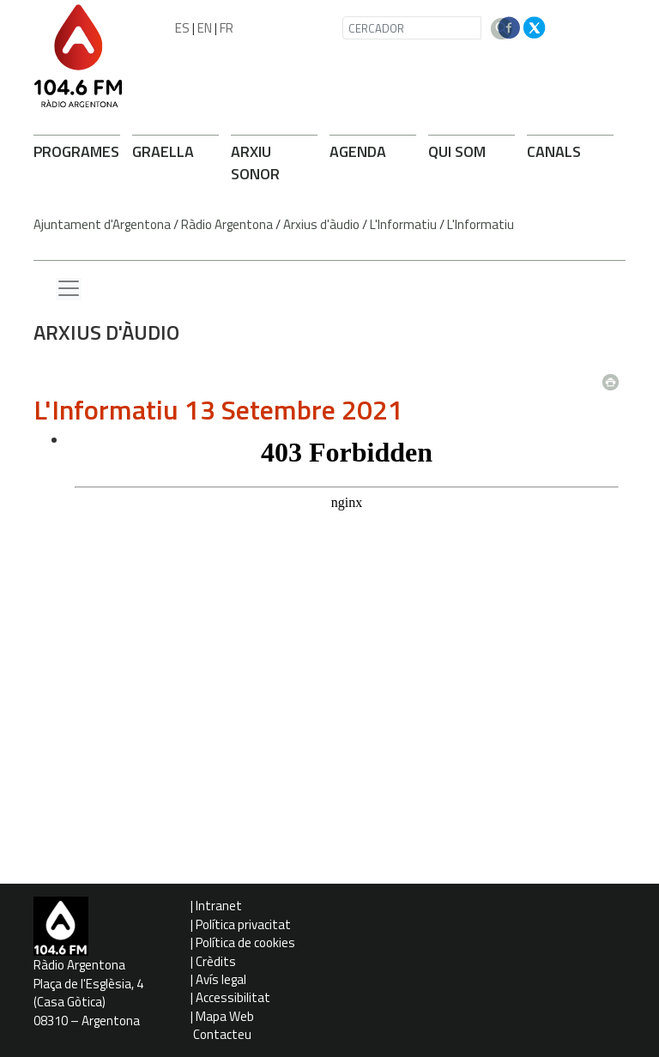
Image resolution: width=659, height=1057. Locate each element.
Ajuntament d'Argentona (102, 224)
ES (182, 28)
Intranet (219, 905)
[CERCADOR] (411, 27)
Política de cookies (245, 942)
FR (226, 28)
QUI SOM (457, 151)
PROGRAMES (76, 151)
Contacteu (222, 1034)
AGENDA (358, 151)
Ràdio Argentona (227, 224)
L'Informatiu (403, 224)
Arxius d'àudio (321, 224)
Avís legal (221, 979)
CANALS (554, 151)
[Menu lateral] (68, 289)
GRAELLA (163, 151)
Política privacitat (243, 924)
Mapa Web (225, 1016)
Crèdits (216, 961)
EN (204, 28)
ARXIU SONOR (255, 162)
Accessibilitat (233, 997)
